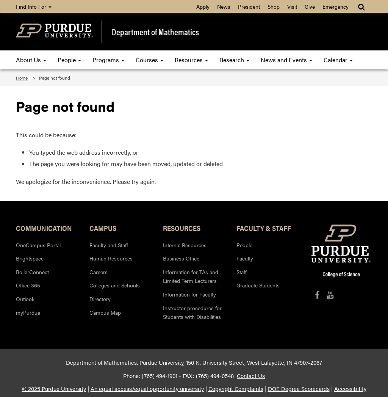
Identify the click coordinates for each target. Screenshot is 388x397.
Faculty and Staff (108, 245)
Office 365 (28, 285)
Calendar (338, 59)
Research (234, 59)
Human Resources (111, 258)
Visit (292, 6)
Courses (149, 59)
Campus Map (105, 312)
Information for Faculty (189, 294)
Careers (98, 272)
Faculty (244, 258)
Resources (191, 59)
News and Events (286, 59)
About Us (31, 59)
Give (310, 6)
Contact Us (251, 376)
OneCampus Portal (38, 245)
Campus (102, 228)
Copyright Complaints (235, 388)
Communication (44, 228)
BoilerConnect (32, 272)
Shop (274, 6)
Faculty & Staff (263, 228)
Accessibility (350, 388)
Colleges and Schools (114, 285)
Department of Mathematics (155, 31)
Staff (241, 272)
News (223, 6)
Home (22, 77)
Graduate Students (258, 285)
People (69, 59)
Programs (108, 59)
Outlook (25, 299)
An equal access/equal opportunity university (147, 388)
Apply (203, 6)
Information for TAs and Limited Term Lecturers (190, 276)
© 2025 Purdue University (54, 388)
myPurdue (28, 312)
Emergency (335, 6)
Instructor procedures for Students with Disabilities (192, 312)
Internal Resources (185, 245)
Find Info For (34, 6)
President (249, 6)
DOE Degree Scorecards (299, 388)
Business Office (181, 258)
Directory (100, 299)
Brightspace (30, 258)
